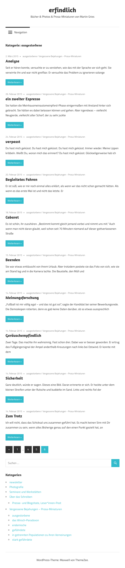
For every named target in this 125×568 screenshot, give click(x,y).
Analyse (12, 61)
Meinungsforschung (22, 297)
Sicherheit (14, 378)
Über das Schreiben (20, 497)
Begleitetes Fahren (21, 179)
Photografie (16, 487)
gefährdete (18, 530)
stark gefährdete (22, 540)
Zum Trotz (14, 415)
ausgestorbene (30, 56)
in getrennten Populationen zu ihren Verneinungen (41, 535)
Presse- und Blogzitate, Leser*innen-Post (36, 503)
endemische (19, 525)
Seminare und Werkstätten (25, 492)
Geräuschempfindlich (23, 335)
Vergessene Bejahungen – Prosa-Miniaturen (35, 509)
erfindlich (62, 10)
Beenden (13, 259)
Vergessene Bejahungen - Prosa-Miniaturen (60, 56)
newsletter (15, 482)
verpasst (13, 141)
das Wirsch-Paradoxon (25, 520)
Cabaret (12, 217)
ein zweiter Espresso (23, 98)
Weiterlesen (13, 82)
